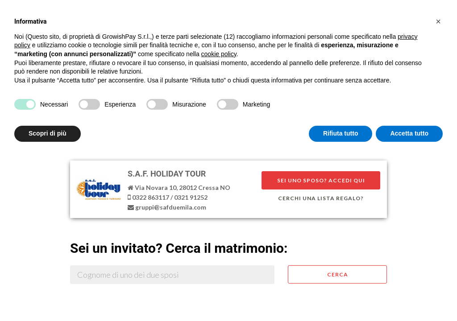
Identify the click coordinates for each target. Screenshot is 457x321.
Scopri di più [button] (47, 133)
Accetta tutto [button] (409, 133)
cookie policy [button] (219, 54)
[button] (438, 21)
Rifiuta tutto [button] (340, 133)
